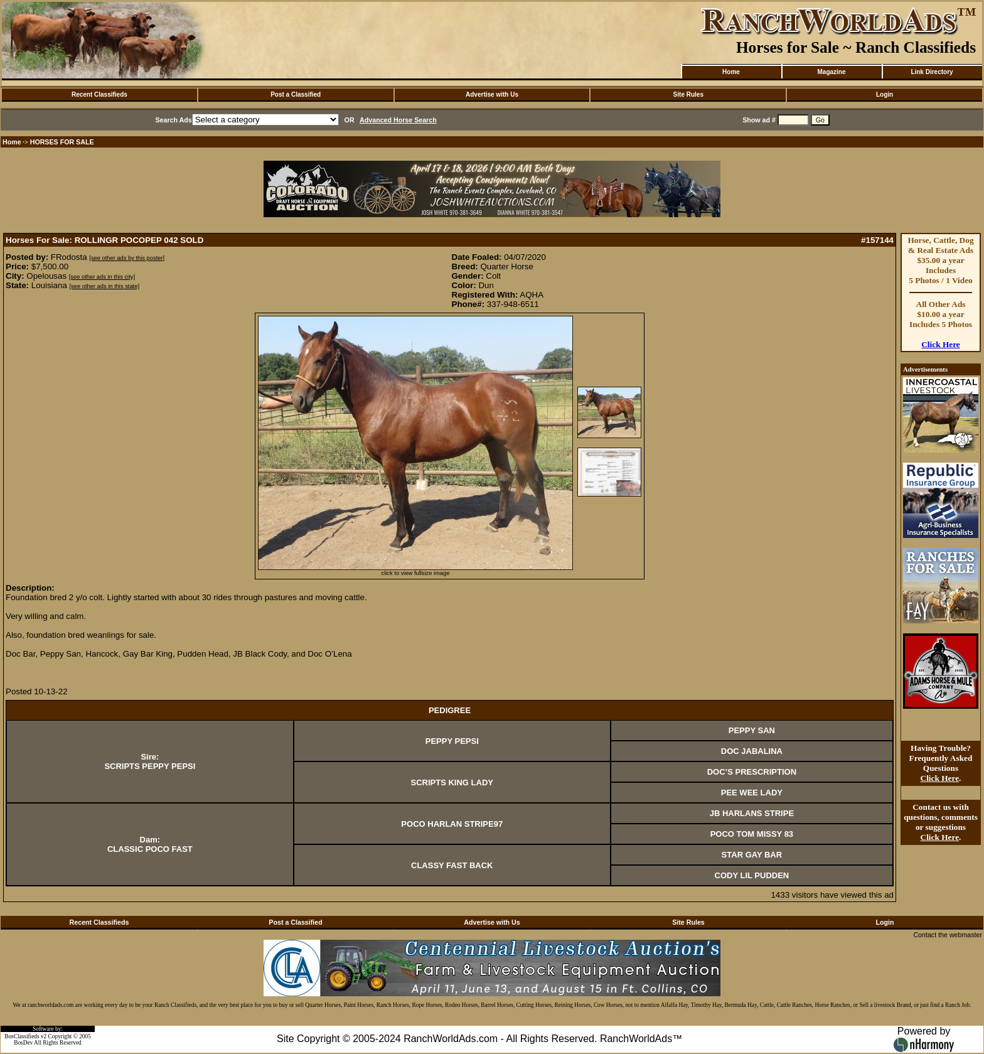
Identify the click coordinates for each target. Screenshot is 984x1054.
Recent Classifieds (99, 94)
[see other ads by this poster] (126, 258)
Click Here (940, 344)
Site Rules (688, 94)
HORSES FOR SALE (62, 142)
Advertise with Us (492, 94)
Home (731, 71)
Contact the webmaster (947, 934)
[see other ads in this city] (102, 277)
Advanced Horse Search (398, 120)
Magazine (831, 71)
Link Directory (932, 71)
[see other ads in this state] (104, 286)
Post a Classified (295, 94)
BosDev (23, 1043)
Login (884, 94)
